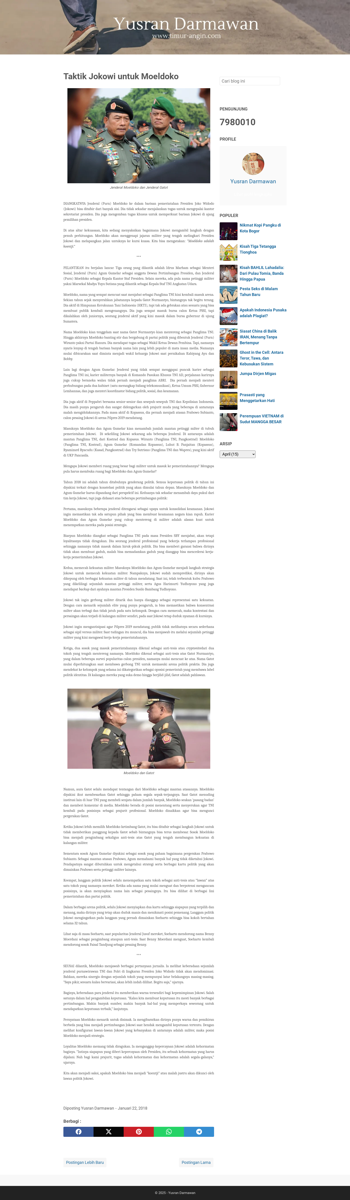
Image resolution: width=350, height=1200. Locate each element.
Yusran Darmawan (253, 181)
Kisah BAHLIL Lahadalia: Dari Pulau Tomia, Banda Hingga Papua (262, 273)
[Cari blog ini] (284, 62)
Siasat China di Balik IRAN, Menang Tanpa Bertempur (258, 337)
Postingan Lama (196, 1162)
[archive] (238, 454)
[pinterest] (139, 1132)
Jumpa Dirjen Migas (258, 373)
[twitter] (109, 1132)
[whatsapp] (169, 1132)
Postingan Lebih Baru (85, 1162)
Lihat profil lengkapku (253, 194)
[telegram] (199, 1132)
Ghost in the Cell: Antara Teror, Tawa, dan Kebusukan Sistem (261, 358)
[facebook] (78, 1132)
